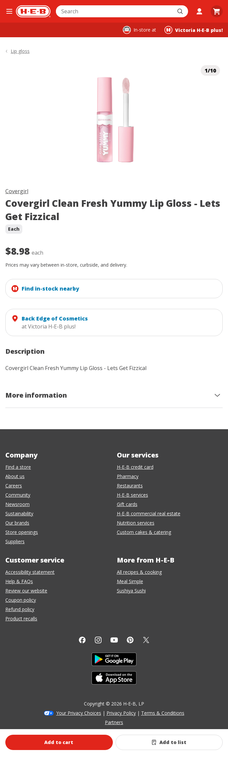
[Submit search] (180, 11)
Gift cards (127, 504)
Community (17, 495)
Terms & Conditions (162, 713)
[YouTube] (114, 640)
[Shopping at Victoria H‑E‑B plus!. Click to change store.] (193, 30)
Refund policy (19, 609)
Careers (13, 485)
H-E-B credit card (135, 467)
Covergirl (16, 191)
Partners (114, 722)
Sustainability (19, 513)
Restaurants (130, 485)
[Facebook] (82, 640)
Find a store (18, 467)
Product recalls (21, 618)
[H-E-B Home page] (33, 11)
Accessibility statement (30, 572)
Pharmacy (127, 476)
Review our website (26, 590)
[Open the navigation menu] (9, 11)
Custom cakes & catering (144, 532)
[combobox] (114, 11)
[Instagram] (98, 640)
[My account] (199, 11)
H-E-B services (132, 495)
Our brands (17, 523)
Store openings (21, 532)
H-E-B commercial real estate (148, 513)
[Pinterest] (130, 640)
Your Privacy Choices (78, 713)
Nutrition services (135, 523)
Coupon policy (20, 600)
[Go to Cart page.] (217, 11)
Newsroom (17, 504)
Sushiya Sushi (131, 590)
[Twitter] (146, 640)
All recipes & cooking (139, 572)
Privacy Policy (121, 713)
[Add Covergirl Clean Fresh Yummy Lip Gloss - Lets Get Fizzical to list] (169, 742)
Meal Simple (130, 581)
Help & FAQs (19, 581)
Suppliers (15, 541)
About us (15, 476)
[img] (114, 120)
